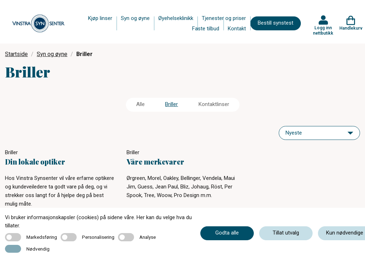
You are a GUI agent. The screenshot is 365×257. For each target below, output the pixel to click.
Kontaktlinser (214, 104)
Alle (140, 104)
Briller (171, 104)
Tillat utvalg (286, 233)
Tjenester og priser (224, 18)
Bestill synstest (275, 23)
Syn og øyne (135, 18)
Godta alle (227, 233)
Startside (16, 54)
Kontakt (237, 28)
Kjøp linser (100, 18)
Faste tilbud (205, 28)
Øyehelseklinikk (175, 18)
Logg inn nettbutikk (323, 30)
